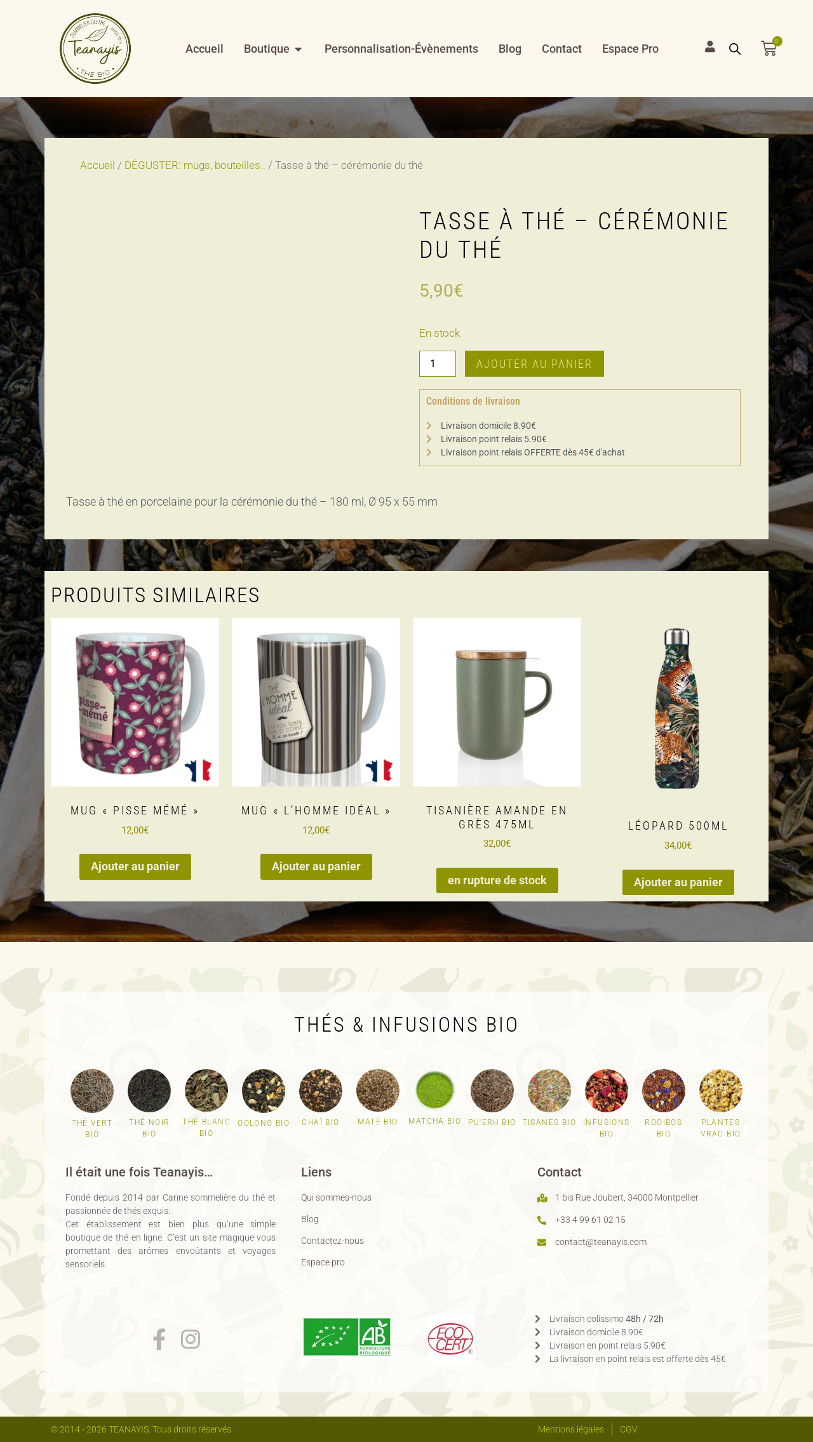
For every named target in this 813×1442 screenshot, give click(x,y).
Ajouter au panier (534, 363)
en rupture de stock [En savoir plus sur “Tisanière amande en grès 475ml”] (497, 880)
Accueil (97, 165)
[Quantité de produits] (437, 363)
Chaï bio (320, 1122)
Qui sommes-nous (336, 1197)
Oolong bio (264, 1123)
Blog (310, 1219)
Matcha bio (434, 1121)
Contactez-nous (332, 1241)
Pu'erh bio (492, 1122)
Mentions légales (571, 1429)
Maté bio (378, 1121)
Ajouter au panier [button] (135, 866)
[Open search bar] (735, 49)
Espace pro (323, 1262)
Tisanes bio (549, 1122)
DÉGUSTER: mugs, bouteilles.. (194, 165)
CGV (629, 1429)
